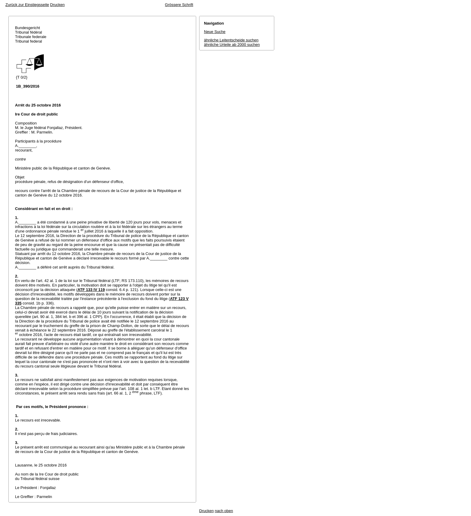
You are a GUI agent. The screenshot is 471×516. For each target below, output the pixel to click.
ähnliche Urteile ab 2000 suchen (232, 44)
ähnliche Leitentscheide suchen (231, 40)
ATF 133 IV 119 (91, 289)
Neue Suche (215, 31)
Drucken (57, 4)
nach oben (224, 510)
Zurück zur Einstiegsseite (27, 4)
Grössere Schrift (179, 4)
